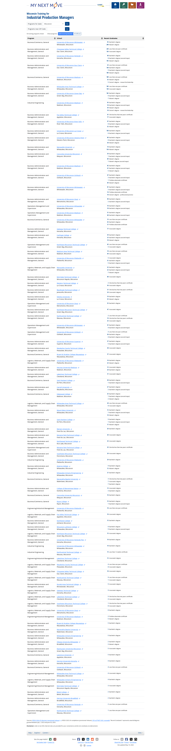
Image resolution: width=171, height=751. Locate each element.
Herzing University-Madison (67, 367)
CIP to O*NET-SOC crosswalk (101, 720)
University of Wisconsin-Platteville (69, 258)
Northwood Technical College (67, 441)
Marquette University (64, 147)
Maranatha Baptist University (67, 479)
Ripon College (62, 501)
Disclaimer (133, 742)
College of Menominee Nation (68, 488)
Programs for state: (35, 24)
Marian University (63, 429)
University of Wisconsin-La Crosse (69, 131)
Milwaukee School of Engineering (69, 473)
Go (67, 24)
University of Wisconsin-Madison (69, 77)
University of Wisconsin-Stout (67, 199)
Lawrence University (64, 655)
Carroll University (63, 387)
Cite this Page (89, 742)
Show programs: (52, 34)
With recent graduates (65, 34)
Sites (140, 733)
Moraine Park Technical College (68, 435)
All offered (77, 34)
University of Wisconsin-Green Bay (69, 93)
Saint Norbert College (65, 380)
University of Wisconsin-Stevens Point (70, 138)
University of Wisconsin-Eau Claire (69, 65)
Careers (45, 733)
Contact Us (51, 742)
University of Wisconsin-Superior (69, 341)
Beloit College (62, 692)
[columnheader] (41, 38)
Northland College (63, 521)
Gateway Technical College (66, 229)
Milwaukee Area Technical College (69, 87)
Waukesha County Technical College (70, 348)
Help (30, 733)
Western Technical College (66, 283)
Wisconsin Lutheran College (67, 527)
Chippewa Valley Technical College (69, 49)
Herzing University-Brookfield (67, 698)
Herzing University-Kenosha (67, 661)
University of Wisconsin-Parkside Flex (70, 540)
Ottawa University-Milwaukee (67, 642)
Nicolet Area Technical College (68, 584)
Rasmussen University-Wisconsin (69, 649)
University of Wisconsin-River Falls (69, 122)
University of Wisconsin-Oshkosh (69, 175)
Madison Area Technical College (68, 251)
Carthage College (63, 235)
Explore (37, 733)
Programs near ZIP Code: (37, 29)
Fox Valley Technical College (67, 115)
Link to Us (81, 742)
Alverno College (62, 466)
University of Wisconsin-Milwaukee (69, 206)
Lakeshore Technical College (67, 374)
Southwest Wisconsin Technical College (71, 454)
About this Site (119, 742)
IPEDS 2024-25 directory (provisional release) (46, 720)
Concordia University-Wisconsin (68, 154)
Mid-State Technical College (67, 277)
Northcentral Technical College (68, 316)
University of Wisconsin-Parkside (69, 56)
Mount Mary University (65, 410)
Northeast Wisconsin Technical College (71, 245)
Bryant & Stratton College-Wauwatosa (70, 354)
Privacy (126, 742)
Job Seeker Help (41, 742)
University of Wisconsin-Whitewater (70, 42)
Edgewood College (63, 394)
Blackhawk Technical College (67, 290)
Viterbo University (63, 297)
